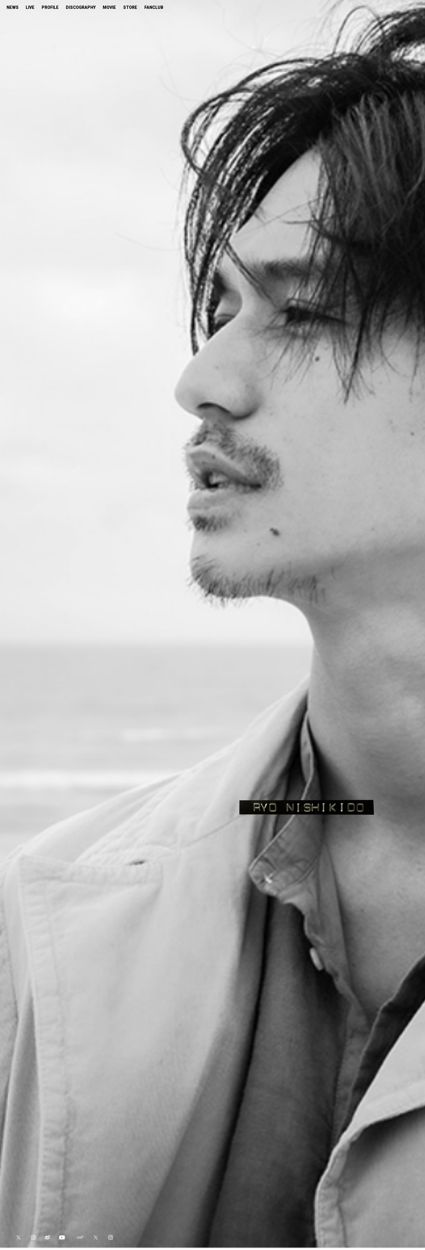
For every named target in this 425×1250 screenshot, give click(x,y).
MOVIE (109, 7)
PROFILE (50, 7)
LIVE (30, 7)
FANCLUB (153, 7)
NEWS (12, 7)
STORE (130, 7)
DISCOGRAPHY (81, 7)
